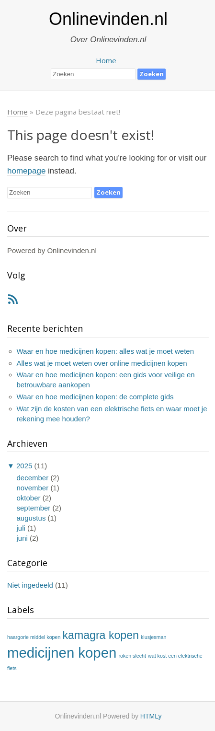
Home (106, 60)
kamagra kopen (101, 635)
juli (21, 528)
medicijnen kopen (61, 653)
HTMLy (151, 716)
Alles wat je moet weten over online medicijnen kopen (102, 363)
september (34, 508)
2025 (24, 466)
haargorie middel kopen (33, 637)
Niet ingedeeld (30, 585)
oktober (29, 498)
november (33, 488)
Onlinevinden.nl (108, 19)
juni (22, 538)
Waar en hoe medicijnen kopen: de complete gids (95, 397)
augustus (31, 518)
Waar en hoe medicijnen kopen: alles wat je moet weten (105, 351)
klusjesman (153, 637)
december (33, 478)
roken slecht (132, 656)
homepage (26, 170)
